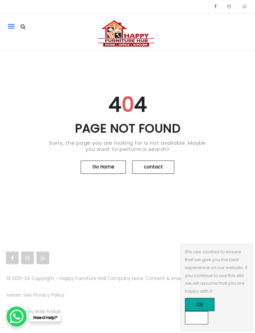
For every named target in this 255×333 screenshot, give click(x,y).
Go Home (103, 167)
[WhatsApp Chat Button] (17, 316)
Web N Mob (48, 311)
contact (153, 167)
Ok (200, 304)
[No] (196, 317)
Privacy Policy (48, 295)
